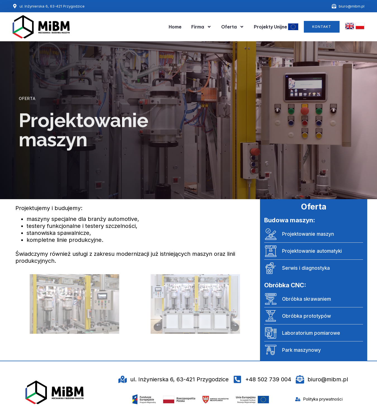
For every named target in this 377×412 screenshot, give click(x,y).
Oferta (232, 27)
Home (175, 27)
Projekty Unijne (276, 26)
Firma (201, 27)
